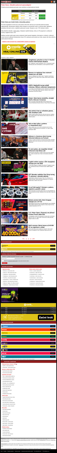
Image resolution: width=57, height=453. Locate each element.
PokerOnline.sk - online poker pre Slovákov (36, 272)
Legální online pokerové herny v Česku (9, 397)
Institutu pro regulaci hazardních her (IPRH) (23, 440)
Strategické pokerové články (7, 393)
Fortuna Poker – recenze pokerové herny (9, 367)
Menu (54, 2)
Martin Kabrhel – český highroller (8, 425)
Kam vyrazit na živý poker (7, 409)
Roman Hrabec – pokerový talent (8, 421)
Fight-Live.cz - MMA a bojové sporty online (9, 260)
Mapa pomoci (31, 448)
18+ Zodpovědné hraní (37, 451)
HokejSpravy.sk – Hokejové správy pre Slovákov (10, 272)
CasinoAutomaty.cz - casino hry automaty (36, 265)
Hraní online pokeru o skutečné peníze (9, 402)
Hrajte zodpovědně (4, 443)
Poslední (34, 238)
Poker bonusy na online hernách (8, 400)
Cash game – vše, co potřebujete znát (8, 383)
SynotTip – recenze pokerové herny (8, 365)
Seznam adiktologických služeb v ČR (23, 448)
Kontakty (5, 451)
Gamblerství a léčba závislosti (7, 428)
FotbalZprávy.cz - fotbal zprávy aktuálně (9, 262)
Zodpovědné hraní (43, 440)
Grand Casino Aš (5, 416)
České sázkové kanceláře (7, 435)
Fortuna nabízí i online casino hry (8, 433)
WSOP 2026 (5, 418)
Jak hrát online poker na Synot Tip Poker (9, 404)
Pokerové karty (5, 411)
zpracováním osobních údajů (12, 248)
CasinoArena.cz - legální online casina (36, 260)
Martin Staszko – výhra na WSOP (8, 423)
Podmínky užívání (17, 451)
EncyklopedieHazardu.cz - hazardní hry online (37, 262)
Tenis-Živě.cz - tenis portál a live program (9, 265)
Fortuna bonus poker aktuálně (7, 372)
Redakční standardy (11, 451)
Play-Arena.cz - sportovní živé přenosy (36, 267)
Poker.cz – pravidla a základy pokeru (35, 258)
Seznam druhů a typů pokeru (7, 390)
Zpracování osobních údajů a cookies (27, 451)
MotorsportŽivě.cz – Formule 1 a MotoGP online (10, 267)
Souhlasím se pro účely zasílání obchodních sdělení (16, 248)
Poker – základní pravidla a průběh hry (9, 376)
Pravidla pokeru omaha (6, 388)
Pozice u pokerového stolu (7, 386)
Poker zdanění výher (6, 430)
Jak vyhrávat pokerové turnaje (7, 381)
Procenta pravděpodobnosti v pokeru (8, 379)
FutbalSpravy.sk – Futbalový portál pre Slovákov (37, 269)
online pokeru (16, 31)
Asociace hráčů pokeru (6, 432)
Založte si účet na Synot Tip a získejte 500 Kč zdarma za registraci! (18, 41)
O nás (2, 451)
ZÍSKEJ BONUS (42, 15)
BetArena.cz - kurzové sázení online (8, 258)
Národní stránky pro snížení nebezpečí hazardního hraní (42, 448)
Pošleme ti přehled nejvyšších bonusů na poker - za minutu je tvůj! (17, 244)
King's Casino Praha (6, 414)
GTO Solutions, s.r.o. (46, 451)
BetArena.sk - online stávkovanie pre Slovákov (10, 269)
